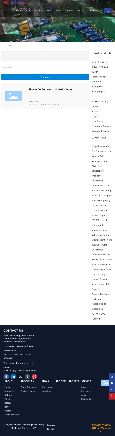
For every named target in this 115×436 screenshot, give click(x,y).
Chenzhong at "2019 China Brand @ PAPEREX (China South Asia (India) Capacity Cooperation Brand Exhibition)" (101, 284)
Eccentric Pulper (99, 76)
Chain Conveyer (99, 62)
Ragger (95, 116)
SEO (34, 428)
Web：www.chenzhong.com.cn (19, 363)
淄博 (94, 428)
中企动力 (107, 424)
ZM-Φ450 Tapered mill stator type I (51, 89)
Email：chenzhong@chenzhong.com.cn (20, 369)
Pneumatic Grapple (101, 126)
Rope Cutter (98, 121)
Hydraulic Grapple (100, 131)
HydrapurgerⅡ (98, 91)
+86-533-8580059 (17, 346)
